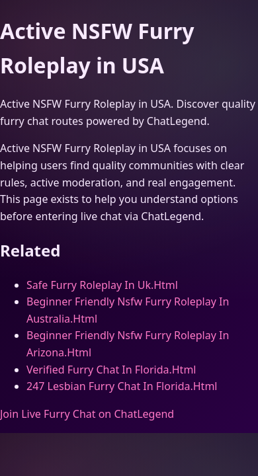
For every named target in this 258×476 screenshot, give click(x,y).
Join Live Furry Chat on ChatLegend (87, 414)
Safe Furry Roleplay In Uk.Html (102, 285)
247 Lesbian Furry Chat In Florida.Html (121, 386)
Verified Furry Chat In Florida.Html (111, 369)
